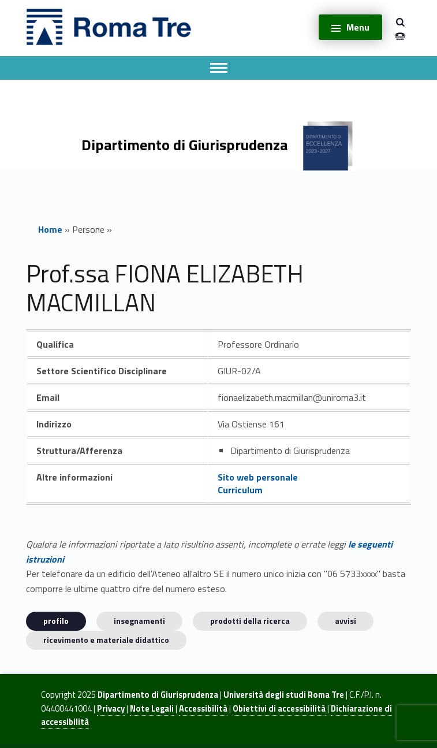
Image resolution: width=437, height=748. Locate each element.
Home (50, 229)
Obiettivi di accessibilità (279, 708)
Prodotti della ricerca (250, 621)
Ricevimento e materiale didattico (106, 640)
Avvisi (345, 621)
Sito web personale (258, 477)
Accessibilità (203, 708)
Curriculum (240, 490)
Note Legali (152, 708)
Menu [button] (357, 27)
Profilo (56, 621)
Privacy (111, 708)
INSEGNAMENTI (139, 621)
